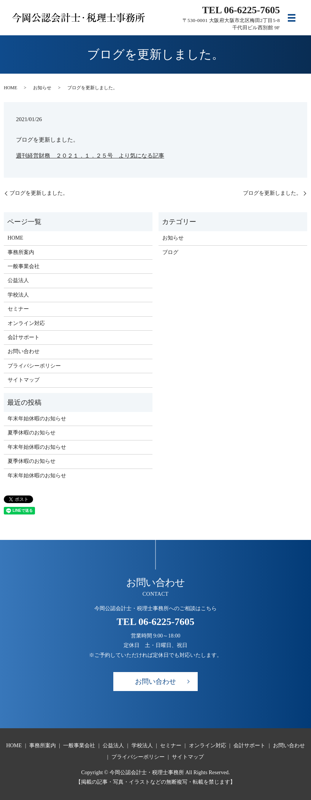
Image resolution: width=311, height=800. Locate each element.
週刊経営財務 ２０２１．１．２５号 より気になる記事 (90, 156)
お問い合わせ (24, 351)
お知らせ (42, 87)
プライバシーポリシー (34, 366)
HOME (10, 87)
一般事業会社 (24, 266)
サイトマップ (24, 380)
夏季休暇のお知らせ (32, 433)
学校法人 (18, 295)
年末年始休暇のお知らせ (37, 418)
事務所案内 (21, 252)
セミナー (18, 309)
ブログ (170, 252)
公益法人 (18, 280)
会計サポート (24, 337)
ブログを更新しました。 (39, 193)
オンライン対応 (26, 323)
